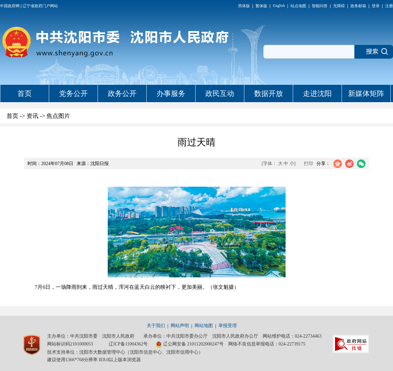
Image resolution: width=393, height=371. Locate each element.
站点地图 (298, 6)
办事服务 (171, 93)
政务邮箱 (358, 6)
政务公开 (122, 93)
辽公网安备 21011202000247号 (190, 344)
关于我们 (156, 325)
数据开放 (268, 93)
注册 (389, 6)
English (279, 5)
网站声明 (180, 325)
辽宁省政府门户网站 (40, 6)
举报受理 (227, 325)
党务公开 (73, 93)
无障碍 (339, 6)
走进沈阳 (317, 93)
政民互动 (219, 93)
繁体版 (261, 6)
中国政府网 (10, 6)
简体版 (244, 6)
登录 (376, 6)
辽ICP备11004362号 (128, 344)
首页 (24, 93)
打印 (308, 163)
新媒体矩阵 (366, 93)
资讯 (32, 116)
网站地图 (204, 325)
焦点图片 (58, 116)
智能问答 (320, 6)
